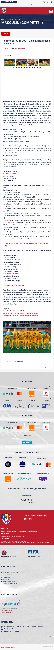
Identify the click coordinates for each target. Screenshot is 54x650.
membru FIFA (32, 556)
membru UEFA (5, 556)
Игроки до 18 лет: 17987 (10, 584)
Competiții (17, 19)
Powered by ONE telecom (47, 646)
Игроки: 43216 (7, 579)
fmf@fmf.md (8, 629)
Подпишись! (9, 2)
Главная (3, 19)
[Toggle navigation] (51, 11)
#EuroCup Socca (18, 361)
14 (34, 67)
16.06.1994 (39, 556)
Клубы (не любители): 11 (10, 581)
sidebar (5, 34)
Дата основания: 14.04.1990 (11, 572)
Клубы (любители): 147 (10, 577)
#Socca (8, 361)
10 (27, 67)
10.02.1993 (13, 556)
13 (32, 67)
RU (48, 5)
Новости (10, 19)
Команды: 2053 (7, 575)
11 (29, 67)
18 (40, 67)
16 (37, 67)
